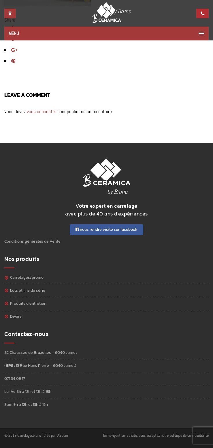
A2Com (62, 435)
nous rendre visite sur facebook (106, 229)
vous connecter (41, 111)
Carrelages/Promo (27, 277)
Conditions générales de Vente (32, 241)
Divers (16, 316)
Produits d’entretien (28, 303)
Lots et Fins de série (27, 290)
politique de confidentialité (189, 435)
